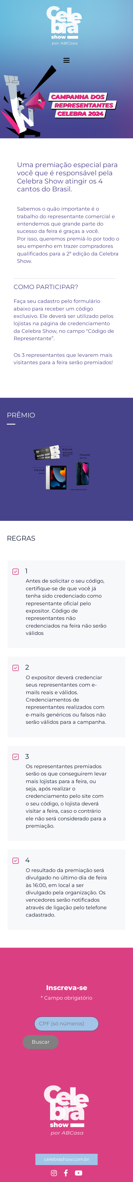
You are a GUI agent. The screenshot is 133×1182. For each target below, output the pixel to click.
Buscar (41, 1042)
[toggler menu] (66, 60)
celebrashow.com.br (66, 1159)
